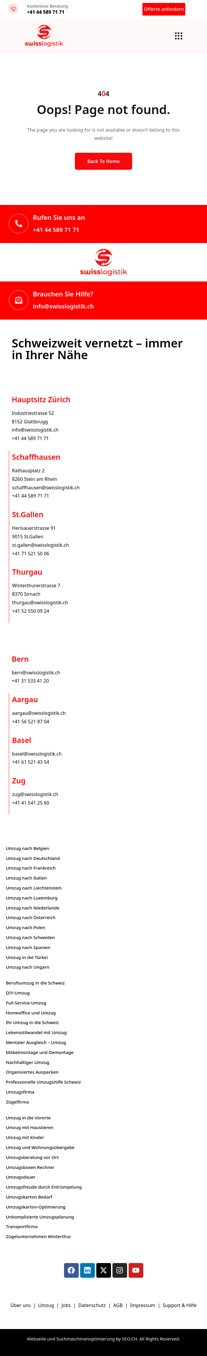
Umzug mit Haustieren (29, 1127)
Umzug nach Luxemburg (32, 898)
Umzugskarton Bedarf (29, 1197)
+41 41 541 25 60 (30, 803)
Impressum (143, 1305)
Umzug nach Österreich (30, 917)
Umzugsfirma (20, 1092)
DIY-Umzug (18, 993)
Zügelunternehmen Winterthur (38, 1236)
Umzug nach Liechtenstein (34, 888)
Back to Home (103, 161)
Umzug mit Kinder (25, 1137)
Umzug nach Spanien (28, 947)
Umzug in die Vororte (28, 1118)
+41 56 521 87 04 (30, 721)
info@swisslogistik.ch (63, 306)
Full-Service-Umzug (26, 1003)
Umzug (46, 1305)
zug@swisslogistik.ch (35, 794)
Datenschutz (92, 1305)
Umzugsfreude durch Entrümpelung (44, 1187)
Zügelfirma (17, 1102)
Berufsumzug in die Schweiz (35, 983)
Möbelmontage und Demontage (39, 1052)
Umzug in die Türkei (27, 957)
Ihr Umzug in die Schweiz (32, 1022)
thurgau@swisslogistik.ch (40, 602)
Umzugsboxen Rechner (30, 1167)
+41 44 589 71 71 (56, 230)
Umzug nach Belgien (27, 848)
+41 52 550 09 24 (30, 611)
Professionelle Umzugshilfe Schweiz (43, 1082)
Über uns (21, 1305)
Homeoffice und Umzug (31, 1013)
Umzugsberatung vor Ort (32, 1157)
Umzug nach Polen (25, 927)
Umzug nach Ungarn (27, 967)
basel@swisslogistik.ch (37, 754)
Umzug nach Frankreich (31, 868)
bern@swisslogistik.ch (36, 672)
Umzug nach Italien (26, 878)
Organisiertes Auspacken (32, 1072)
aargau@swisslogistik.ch (39, 713)
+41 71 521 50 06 (30, 553)
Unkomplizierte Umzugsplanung (40, 1217)
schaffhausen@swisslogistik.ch (46, 487)
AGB (118, 1305)
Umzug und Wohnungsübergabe (40, 1147)
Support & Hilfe (179, 1305)
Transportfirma (22, 1226)
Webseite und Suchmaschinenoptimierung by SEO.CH (82, 1339)
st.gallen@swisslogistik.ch (40, 545)
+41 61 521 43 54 (30, 762)
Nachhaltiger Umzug (27, 1062)
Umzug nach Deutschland (33, 858)
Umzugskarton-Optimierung (35, 1207)
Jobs (66, 1305)
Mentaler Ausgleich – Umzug (36, 1042)
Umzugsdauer (21, 1177)
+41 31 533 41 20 (30, 681)
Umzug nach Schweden (30, 937)
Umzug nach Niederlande (32, 908)
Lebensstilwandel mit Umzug (36, 1032)
